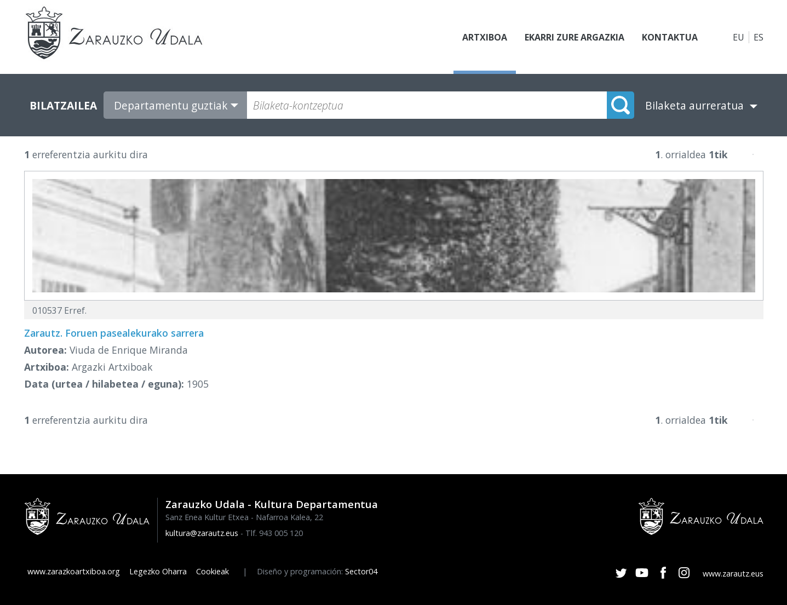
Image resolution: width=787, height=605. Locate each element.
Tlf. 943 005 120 (274, 533)
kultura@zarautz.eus (201, 533)
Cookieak (212, 571)
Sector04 (361, 571)
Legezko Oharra (158, 571)
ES (758, 37)
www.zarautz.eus (733, 573)
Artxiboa (484, 37)
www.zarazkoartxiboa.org (73, 571)
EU (738, 37)
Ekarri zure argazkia (574, 37)
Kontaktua (670, 37)
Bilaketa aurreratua (694, 105)
